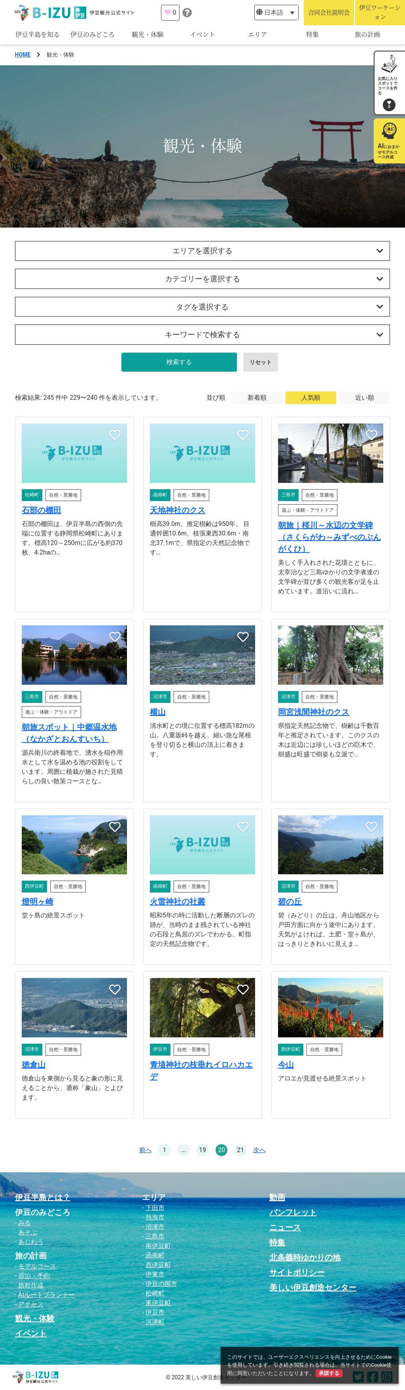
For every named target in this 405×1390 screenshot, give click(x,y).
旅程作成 (31, 1285)
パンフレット (293, 1212)
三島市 (155, 1236)
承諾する (329, 1373)
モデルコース (37, 1266)
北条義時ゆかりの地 (305, 1257)
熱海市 (155, 1217)
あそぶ (27, 1232)
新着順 (257, 397)
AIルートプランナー (46, 1295)
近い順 (364, 397)
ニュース (285, 1227)
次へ (259, 1150)
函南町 (155, 1255)
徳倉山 (33, 1064)
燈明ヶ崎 (37, 901)
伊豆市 (155, 1312)
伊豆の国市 (161, 1283)
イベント (202, 34)
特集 (312, 34)
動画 (277, 1197)
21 (240, 1150)
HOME (23, 54)
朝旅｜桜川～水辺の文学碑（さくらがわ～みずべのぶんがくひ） (329, 537)
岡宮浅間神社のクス (313, 712)
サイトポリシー (297, 1272)
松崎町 (155, 1293)
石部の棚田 (41, 510)
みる (24, 1223)
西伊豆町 (158, 1264)
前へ (145, 1150)
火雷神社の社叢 (177, 901)
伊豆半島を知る (37, 34)
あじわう (31, 1242)
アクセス (31, 1304)
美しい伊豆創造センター (312, 1287)
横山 (158, 712)
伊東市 (155, 1274)
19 (202, 1150)
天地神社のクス (177, 510)
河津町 (155, 1321)
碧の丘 (290, 901)
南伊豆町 (158, 1245)
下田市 (155, 1208)
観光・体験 (147, 34)
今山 (286, 1064)
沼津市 (155, 1226)
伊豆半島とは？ (42, 1197)
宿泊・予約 (34, 1276)
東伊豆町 (158, 1302)
